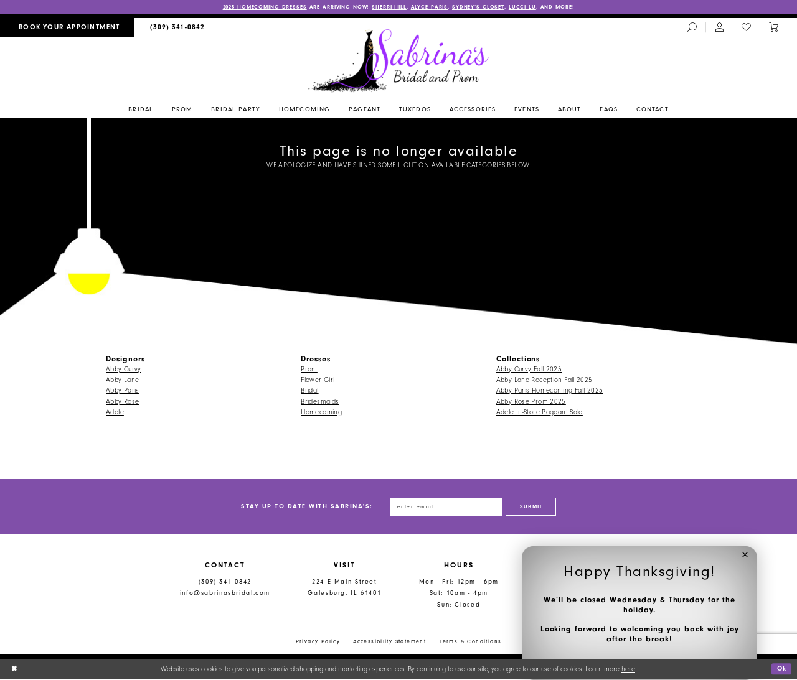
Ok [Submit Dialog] (781, 670)
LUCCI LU (526, 7)
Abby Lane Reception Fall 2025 (544, 380)
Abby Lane (122, 380)
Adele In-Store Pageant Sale (539, 412)
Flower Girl (317, 380)
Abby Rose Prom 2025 (531, 402)
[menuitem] (67, 28)
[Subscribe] (533, 507)
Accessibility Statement (389, 642)
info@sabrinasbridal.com (225, 594)
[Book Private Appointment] (67, 28)
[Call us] (177, 28)
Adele (115, 412)
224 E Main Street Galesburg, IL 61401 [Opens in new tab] (344, 588)
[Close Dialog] (14, 670)
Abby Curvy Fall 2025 (529, 369)
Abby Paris (122, 391)
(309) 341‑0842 (225, 582)
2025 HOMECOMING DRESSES (261, 7)
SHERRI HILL (391, 7)
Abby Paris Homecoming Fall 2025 (549, 391)
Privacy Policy (318, 642)
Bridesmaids (320, 402)
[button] (745, 558)
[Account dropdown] (719, 28)
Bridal (309, 391)
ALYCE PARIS (432, 7)
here (628, 670)
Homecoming (321, 412)
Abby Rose (122, 402)
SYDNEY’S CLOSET (482, 7)
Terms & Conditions (470, 642)
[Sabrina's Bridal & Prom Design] (398, 60)
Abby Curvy (123, 369)
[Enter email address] (445, 507)
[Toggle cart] (773, 28)
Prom (309, 369)
